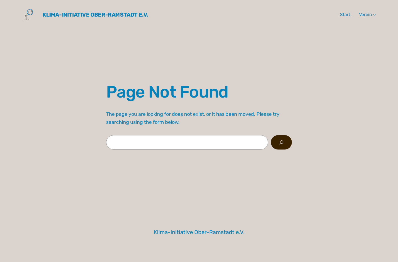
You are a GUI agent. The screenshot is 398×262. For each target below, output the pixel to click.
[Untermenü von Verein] (374, 14)
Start (345, 14)
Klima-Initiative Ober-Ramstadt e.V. (95, 14)
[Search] (281, 142)
